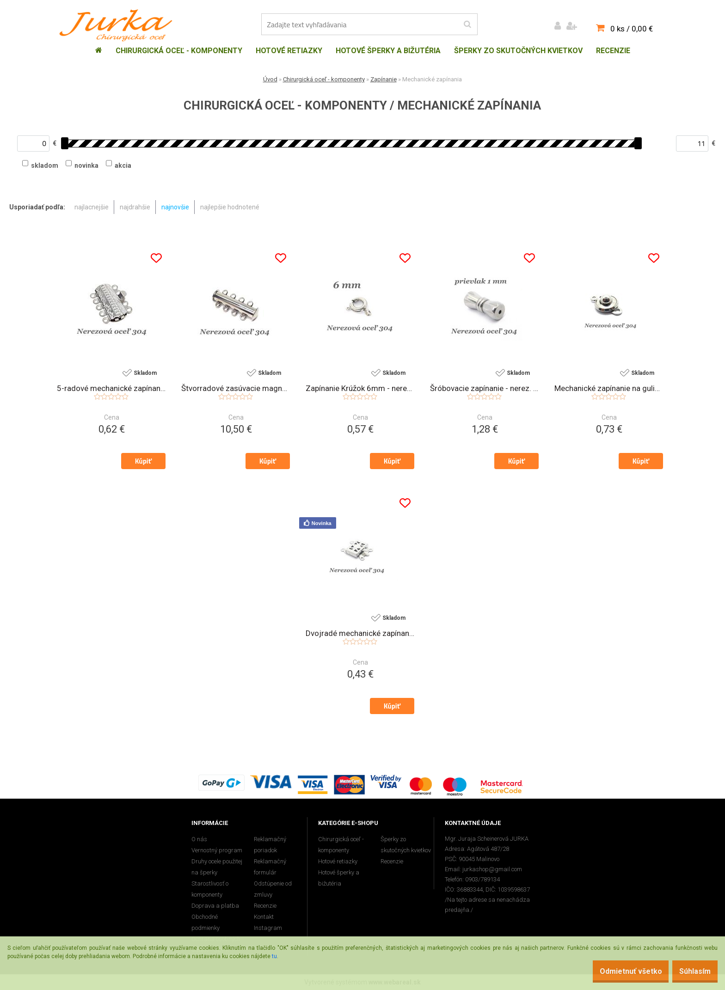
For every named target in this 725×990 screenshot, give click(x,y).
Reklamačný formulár (270, 867)
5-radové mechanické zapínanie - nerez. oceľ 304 (111, 388)
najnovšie (175, 207)
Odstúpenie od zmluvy (273, 889)
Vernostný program (216, 850)
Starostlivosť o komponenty (209, 889)
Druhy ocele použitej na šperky (216, 867)
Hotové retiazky (337, 861)
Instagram (268, 927)
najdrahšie (135, 207)
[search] (467, 24)
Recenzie (265, 905)
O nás (199, 839)
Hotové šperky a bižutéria (338, 878)
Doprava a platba (215, 905)
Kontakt (264, 916)
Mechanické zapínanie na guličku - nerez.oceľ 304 (608, 388)
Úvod (270, 79)
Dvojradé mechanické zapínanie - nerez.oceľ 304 (360, 633)
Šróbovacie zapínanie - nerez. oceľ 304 (484, 388)
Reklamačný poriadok (270, 845)
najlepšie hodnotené (229, 207)
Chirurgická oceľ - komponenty (324, 79)
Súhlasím (690, 971)
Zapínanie (383, 79)
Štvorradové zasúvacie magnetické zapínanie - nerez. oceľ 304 (235, 388)
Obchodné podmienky (205, 922)
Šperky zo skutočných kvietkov (406, 845)
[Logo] (118, 25)
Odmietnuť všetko (616, 971)
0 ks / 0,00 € (631, 28)
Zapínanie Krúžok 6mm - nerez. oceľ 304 (360, 388)
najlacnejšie (91, 207)
